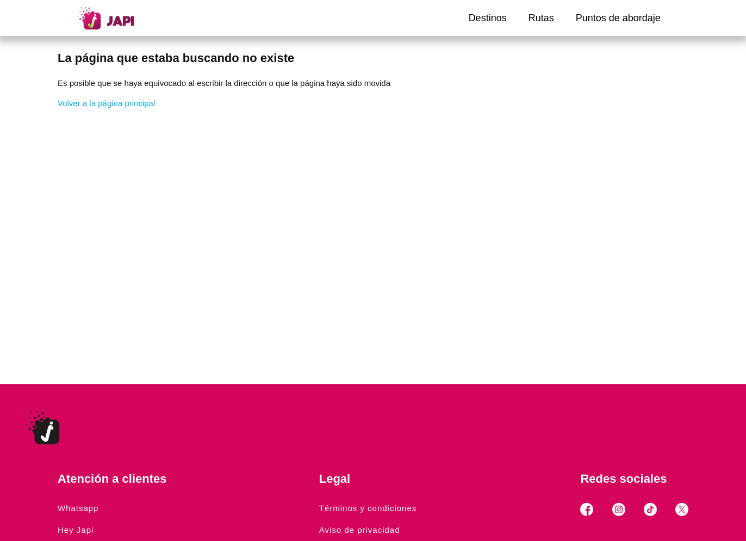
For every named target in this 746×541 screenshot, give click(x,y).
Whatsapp (78, 508)
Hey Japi (76, 529)
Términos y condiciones (368, 508)
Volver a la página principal (106, 103)
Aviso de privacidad (359, 529)
